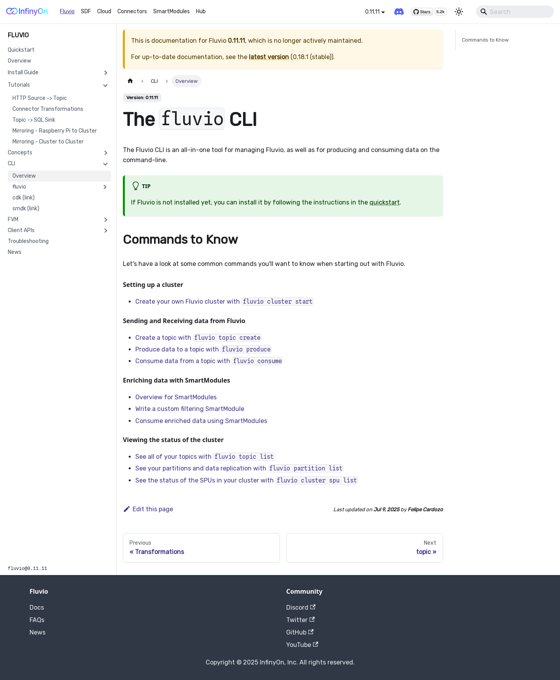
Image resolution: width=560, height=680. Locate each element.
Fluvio (67, 11)
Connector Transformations (47, 109)
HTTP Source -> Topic (39, 98)
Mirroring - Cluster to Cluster (48, 141)
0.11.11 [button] (372, 12)
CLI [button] (11, 163)
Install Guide (23, 72)
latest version (269, 57)
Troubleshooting (28, 241)
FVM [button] (13, 219)
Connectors (132, 11)
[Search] (515, 11)
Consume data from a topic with (209, 361)
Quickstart (21, 50)
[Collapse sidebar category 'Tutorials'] (105, 85)
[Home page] (130, 81)
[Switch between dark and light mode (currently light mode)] (459, 11)
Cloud (104, 11)
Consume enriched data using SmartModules (201, 421)
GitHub (299, 632)
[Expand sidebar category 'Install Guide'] (105, 72)
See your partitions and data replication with (239, 468)
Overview (19, 61)
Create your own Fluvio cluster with (224, 301)
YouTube (302, 645)
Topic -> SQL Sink (33, 120)
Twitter (300, 620)
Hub (201, 11)
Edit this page (148, 509)
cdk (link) (23, 197)
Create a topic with (198, 337)
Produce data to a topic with (203, 349)
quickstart (384, 202)
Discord (300, 607)
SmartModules (171, 11)
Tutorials (19, 85)
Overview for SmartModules (176, 397)
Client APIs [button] (21, 230)
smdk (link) (25, 208)
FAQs (37, 620)
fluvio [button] (19, 187)
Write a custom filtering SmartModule (189, 409)
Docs (37, 607)
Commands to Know (485, 40)
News (14, 252)
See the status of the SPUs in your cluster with (246, 480)
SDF (86, 11)
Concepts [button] (20, 152)
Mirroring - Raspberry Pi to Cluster (54, 131)
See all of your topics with (205, 456)
